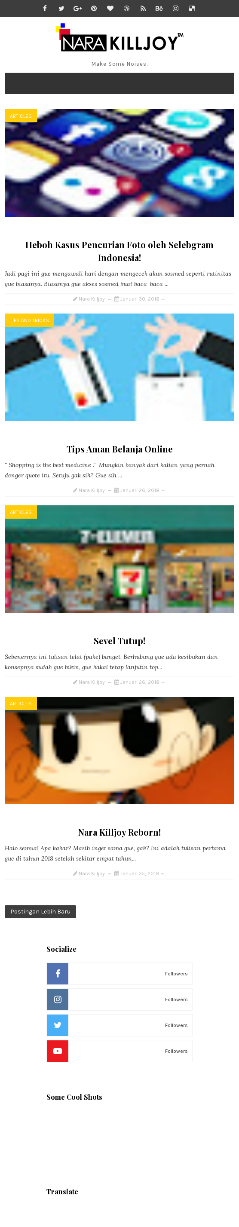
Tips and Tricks (29, 320)
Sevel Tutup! (119, 640)
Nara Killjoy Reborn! (119, 832)
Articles (21, 116)
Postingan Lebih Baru (40, 911)
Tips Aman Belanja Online (120, 449)
